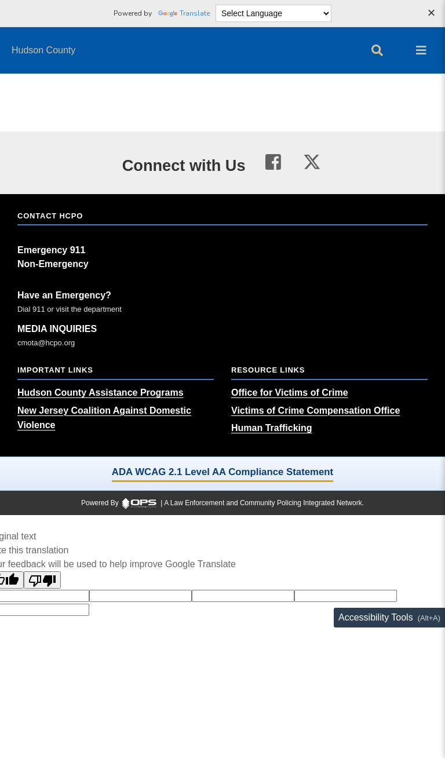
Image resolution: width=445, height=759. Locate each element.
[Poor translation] (42, 580)
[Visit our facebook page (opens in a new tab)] (273, 162)
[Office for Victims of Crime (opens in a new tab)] (289, 392)
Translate (184, 13)
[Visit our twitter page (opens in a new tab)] (312, 160)
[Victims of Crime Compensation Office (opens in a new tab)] (315, 410)
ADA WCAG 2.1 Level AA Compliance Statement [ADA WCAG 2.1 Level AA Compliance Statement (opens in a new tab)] (222, 471)
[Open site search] (377, 50)
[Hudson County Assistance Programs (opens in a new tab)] (100, 392)
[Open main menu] (421, 50)
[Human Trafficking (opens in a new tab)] (271, 428)
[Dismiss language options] (431, 13)
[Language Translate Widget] (273, 13)
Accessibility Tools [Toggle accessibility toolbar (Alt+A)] (375, 617)
